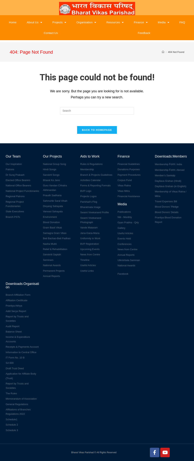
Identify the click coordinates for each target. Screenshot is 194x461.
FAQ (182, 22)
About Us (34, 22)
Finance (140, 22)
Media (163, 22)
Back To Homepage (97, 130)
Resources (115, 22)
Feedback (144, 32)
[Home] (163, 52)
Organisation (86, 22)
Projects (59, 22)
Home (12, 22)
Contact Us (51, 32)
